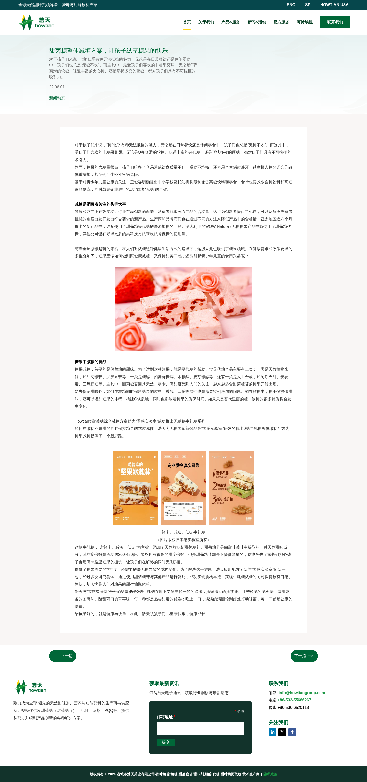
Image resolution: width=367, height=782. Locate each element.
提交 (166, 742)
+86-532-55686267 (294, 700)
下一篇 (303, 656)
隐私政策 (270, 774)
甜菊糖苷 (241, 384)
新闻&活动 (257, 22)
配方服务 (281, 22)
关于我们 (206, 22)
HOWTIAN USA (334, 5)
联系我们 (335, 22)
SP (307, 5)
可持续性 (305, 22)
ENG (291, 5)
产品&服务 (230, 22)
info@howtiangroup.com (302, 693)
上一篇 (63, 656)
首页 (187, 22)
